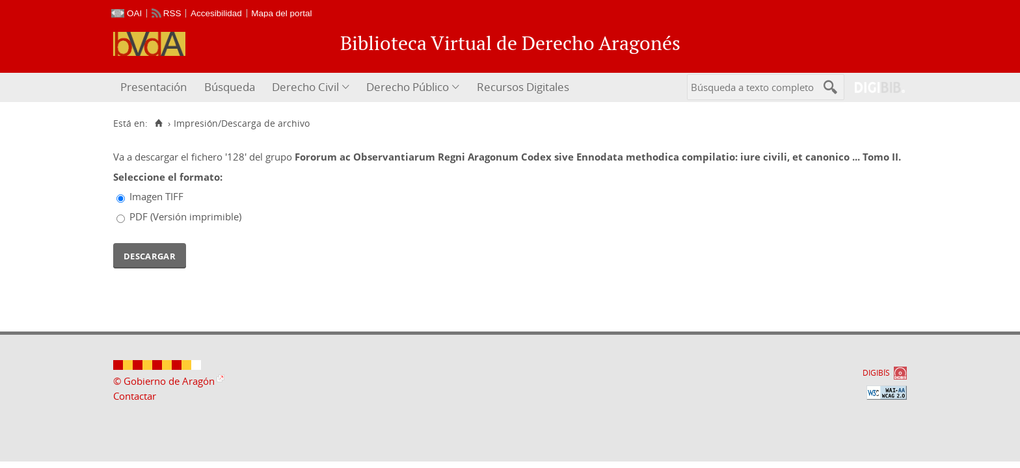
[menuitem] (155, 87)
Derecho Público (407, 86)
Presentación (153, 86)
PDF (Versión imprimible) (185, 216)
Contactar (134, 395)
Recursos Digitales (523, 86)
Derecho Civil (305, 86)
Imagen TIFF (156, 196)
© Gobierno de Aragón (164, 380)
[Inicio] (158, 123)
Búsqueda (229, 86)
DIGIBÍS (876, 372)
